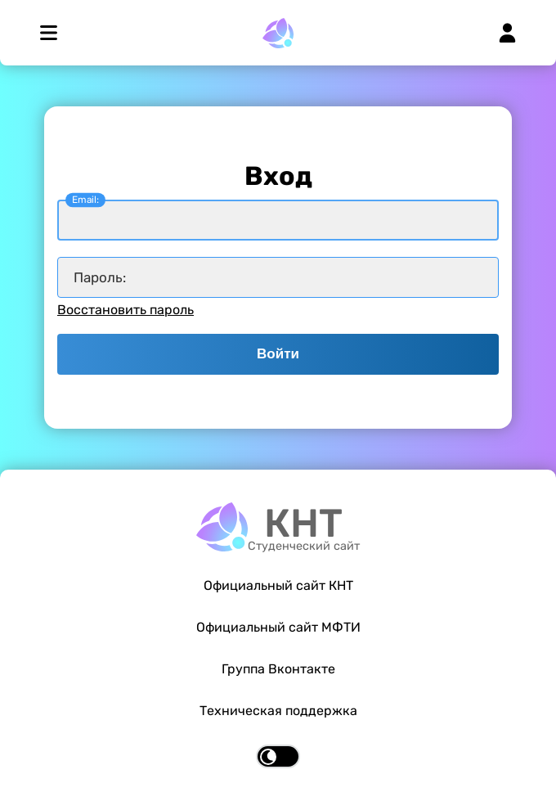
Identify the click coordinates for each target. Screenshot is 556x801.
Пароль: (100, 277)
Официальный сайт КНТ (278, 585)
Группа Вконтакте (278, 669)
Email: (85, 199)
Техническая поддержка (278, 710)
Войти (278, 354)
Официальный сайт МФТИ (278, 627)
